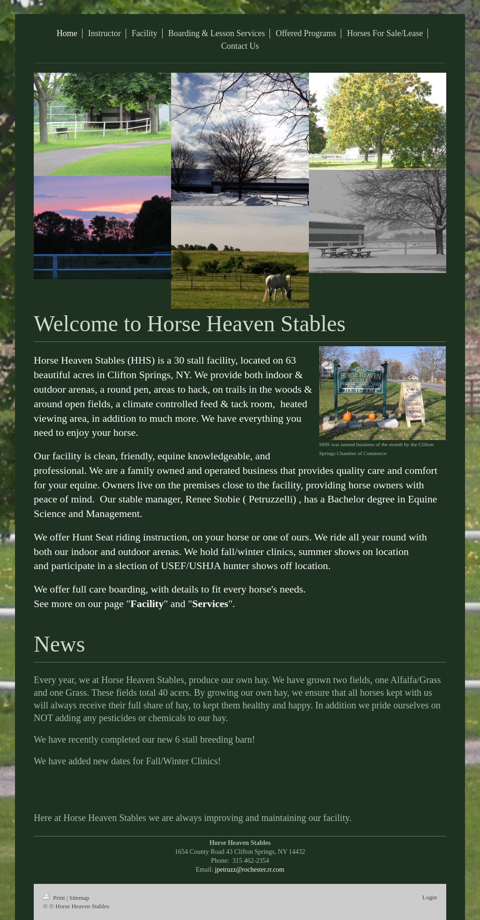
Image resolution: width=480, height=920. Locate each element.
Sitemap (79, 897)
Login (429, 897)
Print (55, 897)
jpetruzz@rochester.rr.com (249, 869)
